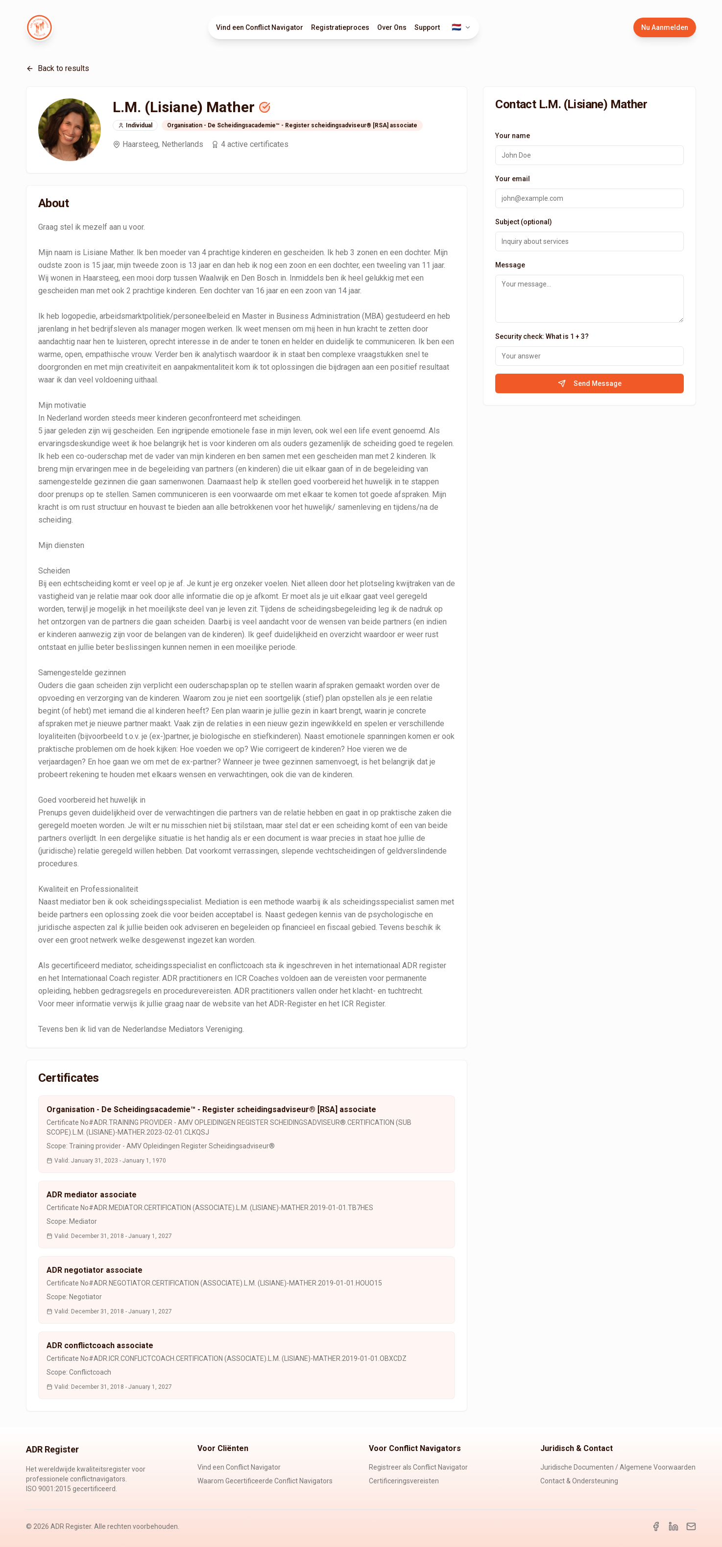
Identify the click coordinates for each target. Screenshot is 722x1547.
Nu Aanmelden (664, 27)
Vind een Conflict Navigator (259, 27)
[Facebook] (656, 1526)
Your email (512, 179)
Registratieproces (340, 27)
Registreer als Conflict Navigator (418, 1467)
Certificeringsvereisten (404, 1481)
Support (427, 27)
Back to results (57, 68)
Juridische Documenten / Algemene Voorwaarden (618, 1467)
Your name (512, 136)
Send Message (590, 383)
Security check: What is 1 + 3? (542, 336)
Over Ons (392, 27)
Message (510, 265)
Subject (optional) (523, 222)
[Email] (691, 1526)
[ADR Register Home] (39, 27)
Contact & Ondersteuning (579, 1481)
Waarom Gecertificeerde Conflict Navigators (265, 1481)
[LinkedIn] (673, 1526)
